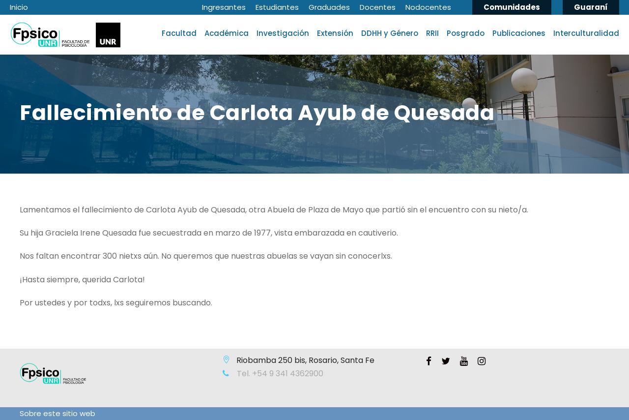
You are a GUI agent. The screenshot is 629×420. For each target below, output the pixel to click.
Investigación (283, 33)
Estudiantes (277, 7)
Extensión (335, 33)
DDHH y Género (389, 33)
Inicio (19, 7)
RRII (432, 33)
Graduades (329, 7)
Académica (226, 33)
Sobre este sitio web (57, 413)
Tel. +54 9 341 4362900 (279, 373)
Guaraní (591, 7)
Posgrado (466, 33)
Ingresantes (224, 7)
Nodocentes (428, 7)
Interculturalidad (586, 33)
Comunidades (512, 7)
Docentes (378, 7)
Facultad (179, 33)
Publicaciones (518, 33)
